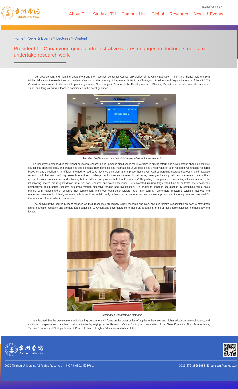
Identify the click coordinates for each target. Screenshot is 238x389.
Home (18, 38)
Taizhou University (212, 6)
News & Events (40, 38)
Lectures (63, 38)
